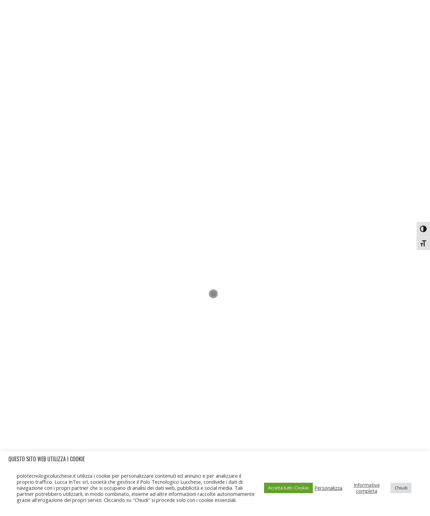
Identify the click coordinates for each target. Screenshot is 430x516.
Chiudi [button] (401, 488)
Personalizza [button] (328, 488)
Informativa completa (367, 488)
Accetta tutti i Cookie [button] (288, 488)
